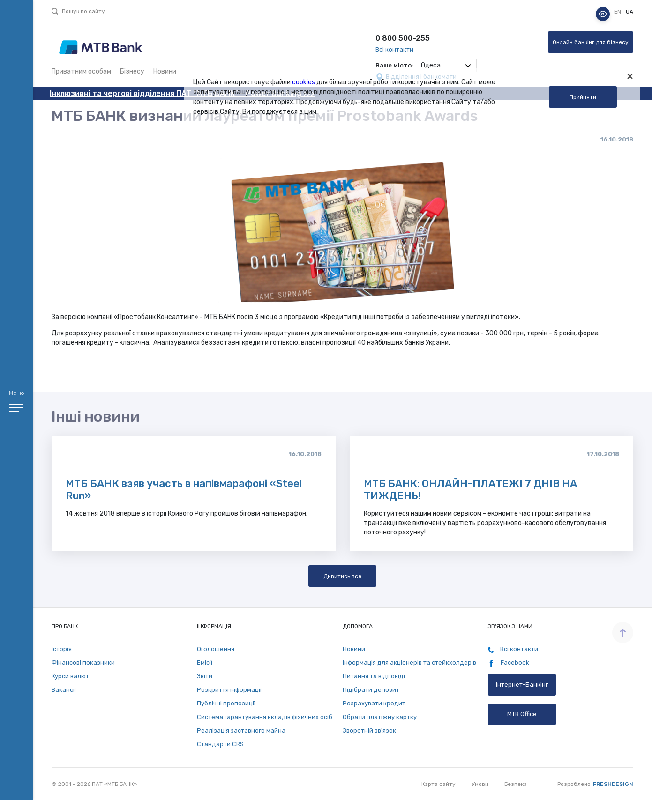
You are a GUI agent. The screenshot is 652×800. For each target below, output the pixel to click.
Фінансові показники (83, 662)
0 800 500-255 (402, 38)
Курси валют (70, 676)
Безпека (515, 784)
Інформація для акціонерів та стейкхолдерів (409, 662)
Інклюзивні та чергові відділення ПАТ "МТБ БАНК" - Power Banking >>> (182, 93)
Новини (164, 71)
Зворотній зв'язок (369, 730)
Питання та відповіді (374, 676)
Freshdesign (613, 784)
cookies (303, 82)
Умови (480, 784)
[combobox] (446, 65)
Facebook (508, 663)
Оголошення (215, 648)
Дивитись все (342, 576)
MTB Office (522, 714)
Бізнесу (132, 71)
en (618, 11)
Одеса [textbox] (431, 65)
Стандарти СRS (220, 744)
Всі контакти (394, 49)
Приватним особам (81, 71)
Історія (62, 648)
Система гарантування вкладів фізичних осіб (264, 716)
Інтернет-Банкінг (522, 684)
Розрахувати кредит (374, 703)
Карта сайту (438, 784)
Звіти (204, 676)
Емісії (204, 662)
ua (629, 11)
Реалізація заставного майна (241, 730)
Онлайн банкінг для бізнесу (591, 42)
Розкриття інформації (229, 689)
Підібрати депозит (371, 689)
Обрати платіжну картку (380, 716)
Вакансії (64, 689)
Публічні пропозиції (226, 703)
